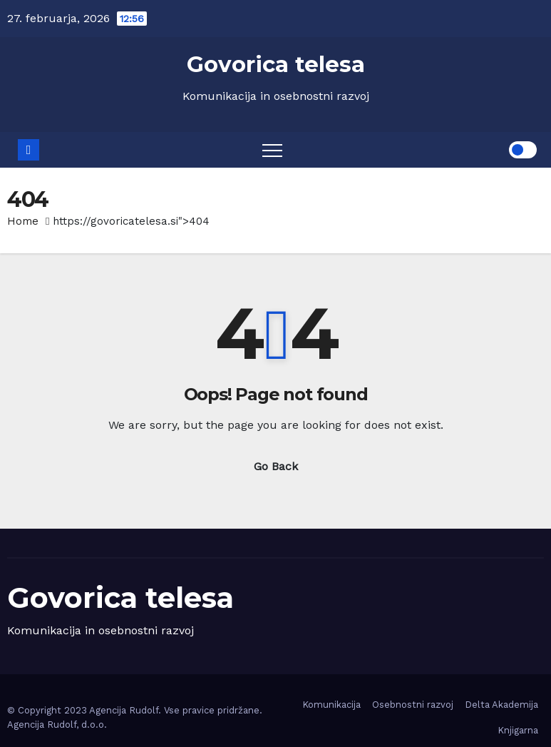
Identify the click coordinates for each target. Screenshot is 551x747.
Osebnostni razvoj (412, 704)
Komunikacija (331, 704)
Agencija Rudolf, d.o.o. (57, 724)
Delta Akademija (501, 704)
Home (22, 221)
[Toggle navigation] (272, 150)
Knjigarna (518, 730)
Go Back (276, 466)
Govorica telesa (276, 64)
